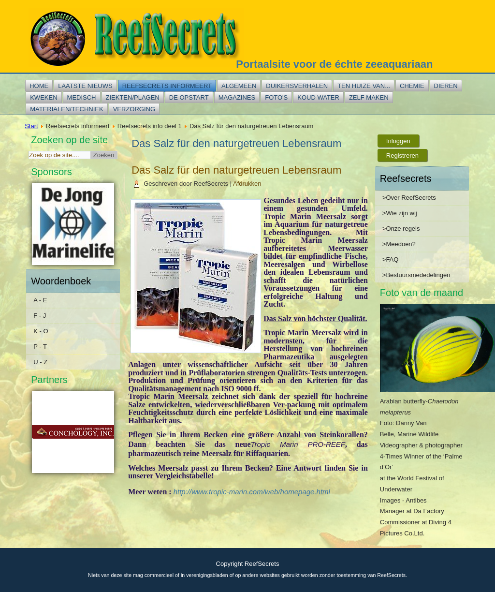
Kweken (43, 97)
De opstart (189, 97)
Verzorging (134, 109)
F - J (39, 315)
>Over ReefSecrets (409, 197)
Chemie (412, 85)
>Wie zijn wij (399, 213)
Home (38, 85)
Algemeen (238, 85)
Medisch (81, 97)
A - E (40, 300)
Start (31, 126)
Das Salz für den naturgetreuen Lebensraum (236, 170)
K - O (40, 331)
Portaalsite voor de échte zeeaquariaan (334, 64)
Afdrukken (247, 183)
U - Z (40, 362)
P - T (40, 346)
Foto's (276, 97)
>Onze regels (401, 228)
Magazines (237, 97)
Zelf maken (369, 97)
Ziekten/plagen (133, 97)
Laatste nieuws (85, 85)
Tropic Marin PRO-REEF (297, 444)
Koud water (318, 97)
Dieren (446, 85)
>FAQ (390, 259)
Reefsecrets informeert (167, 85)
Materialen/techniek (66, 109)
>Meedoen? (399, 244)
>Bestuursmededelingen (416, 275)
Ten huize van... (363, 85)
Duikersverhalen (297, 85)
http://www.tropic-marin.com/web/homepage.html (252, 492)
